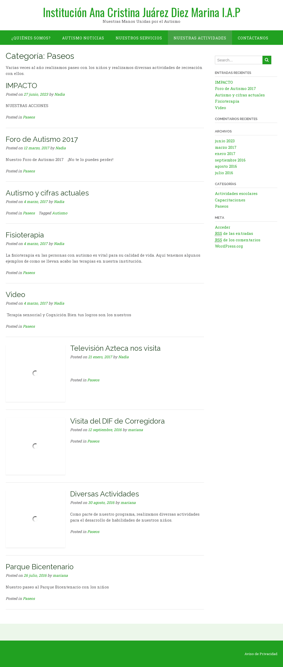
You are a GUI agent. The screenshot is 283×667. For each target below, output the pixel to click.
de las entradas (234, 233)
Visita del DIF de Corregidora (117, 421)
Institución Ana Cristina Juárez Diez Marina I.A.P (141, 12)
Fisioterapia (25, 235)
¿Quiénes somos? (31, 38)
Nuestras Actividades (200, 38)
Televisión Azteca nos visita (115, 348)
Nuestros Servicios (139, 38)
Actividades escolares (236, 193)
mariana (135, 429)
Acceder (222, 227)
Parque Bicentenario (40, 567)
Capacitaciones (230, 199)
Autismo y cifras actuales (47, 193)
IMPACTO (21, 85)
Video (15, 294)
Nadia (59, 94)
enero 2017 (225, 153)
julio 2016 (224, 172)
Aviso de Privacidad (261, 654)
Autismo (59, 212)
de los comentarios (237, 240)
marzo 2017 (225, 147)
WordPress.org (229, 246)
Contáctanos (253, 38)
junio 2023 (225, 140)
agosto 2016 (226, 166)
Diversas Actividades (104, 494)
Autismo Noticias (83, 38)
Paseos (29, 117)
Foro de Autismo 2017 (42, 139)
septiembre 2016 (230, 160)
